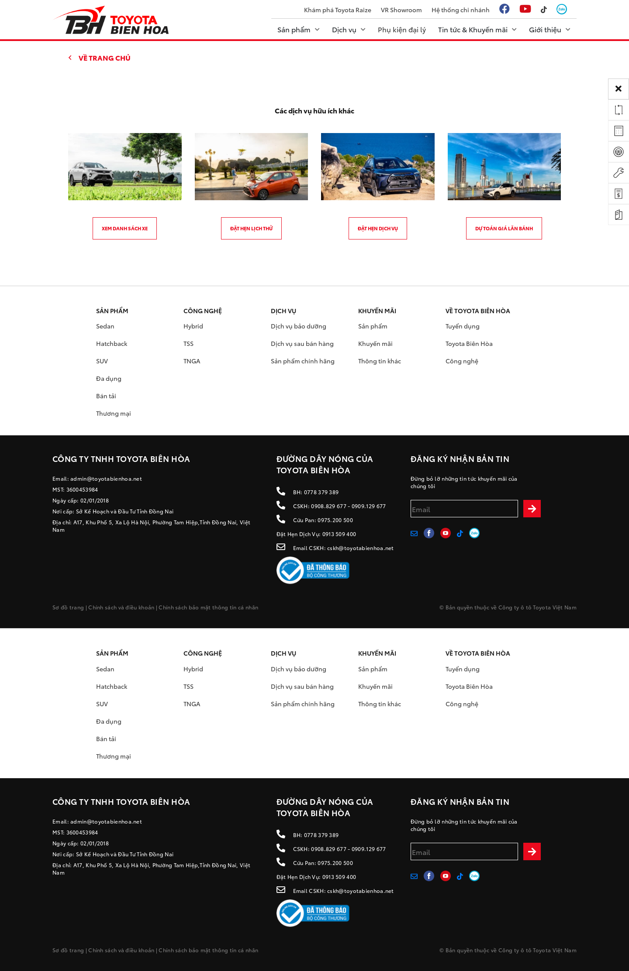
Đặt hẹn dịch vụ (378, 228)
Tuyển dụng (463, 325)
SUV (102, 360)
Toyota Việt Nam (555, 607)
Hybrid (193, 325)
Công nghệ (462, 360)
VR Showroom (401, 9)
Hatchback (111, 343)
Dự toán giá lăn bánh (504, 228)
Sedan (105, 325)
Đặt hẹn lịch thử (251, 228)
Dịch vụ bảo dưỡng (298, 325)
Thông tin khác (379, 360)
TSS (188, 343)
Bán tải (106, 395)
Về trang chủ (105, 57)
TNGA (191, 360)
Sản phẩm (372, 325)
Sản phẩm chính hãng (303, 360)
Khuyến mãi (375, 343)
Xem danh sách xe (125, 228)
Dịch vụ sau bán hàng (302, 343)
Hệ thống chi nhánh (461, 9)
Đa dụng (108, 378)
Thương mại (113, 413)
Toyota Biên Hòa (469, 343)
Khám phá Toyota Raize (337, 9)
